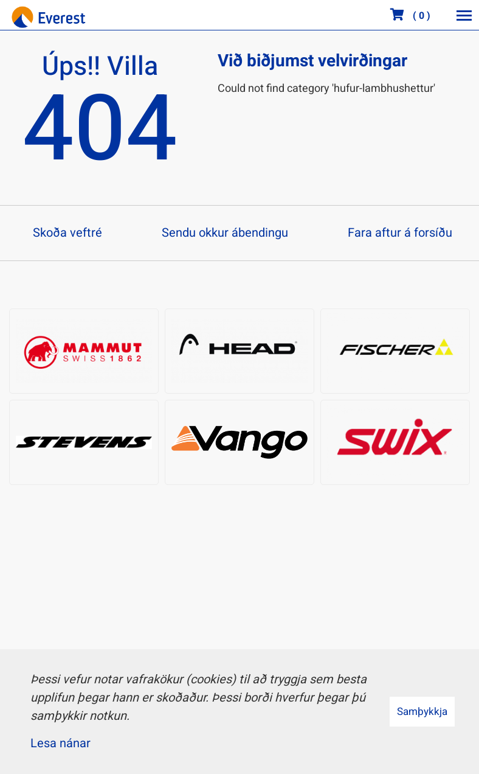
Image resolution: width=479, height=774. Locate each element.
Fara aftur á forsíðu (400, 233)
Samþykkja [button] (422, 711)
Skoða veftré (67, 233)
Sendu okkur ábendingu (225, 233)
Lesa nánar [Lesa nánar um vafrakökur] (60, 743)
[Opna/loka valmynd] (464, 15)
